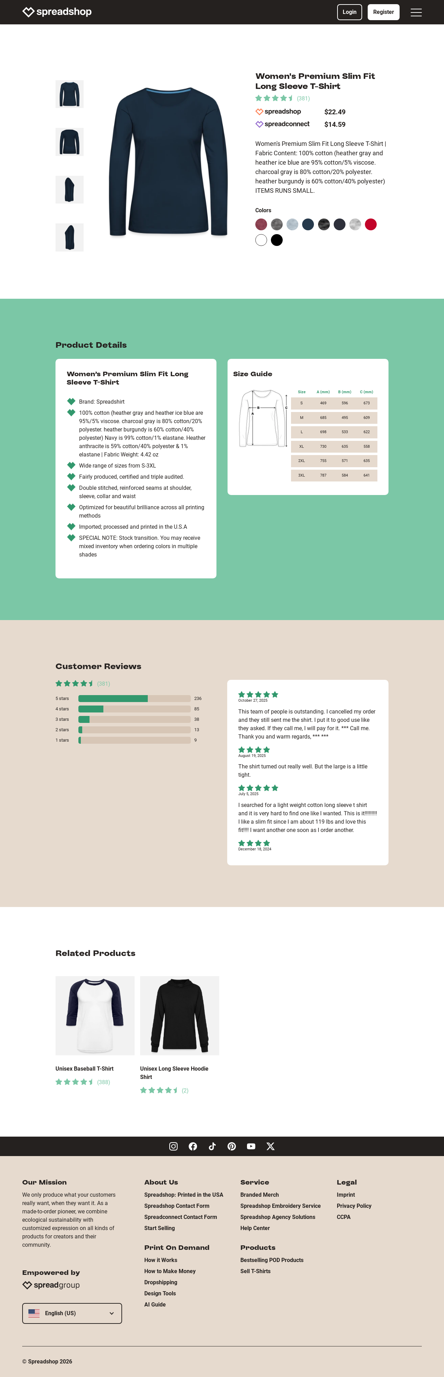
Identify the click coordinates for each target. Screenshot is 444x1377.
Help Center (255, 1228)
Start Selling (159, 1228)
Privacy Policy (354, 1206)
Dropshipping (160, 1282)
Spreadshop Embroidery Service (280, 1206)
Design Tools (160, 1293)
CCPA (344, 1217)
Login (350, 12)
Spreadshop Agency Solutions (277, 1217)
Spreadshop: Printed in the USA (183, 1195)
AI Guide (155, 1304)
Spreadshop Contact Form (177, 1206)
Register (383, 12)
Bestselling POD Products (272, 1260)
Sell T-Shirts (255, 1271)
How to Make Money (170, 1271)
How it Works (160, 1260)
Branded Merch (259, 1195)
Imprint (346, 1195)
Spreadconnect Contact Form (180, 1217)
